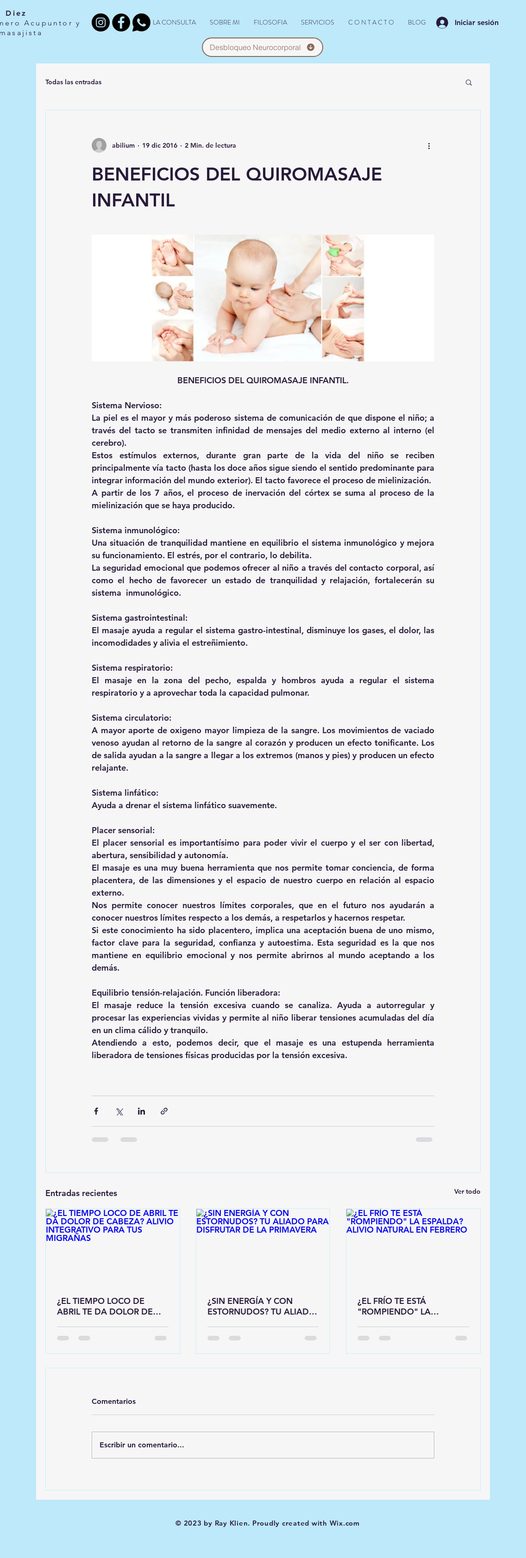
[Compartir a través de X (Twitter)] (118, 1111)
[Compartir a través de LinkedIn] (141, 1111)
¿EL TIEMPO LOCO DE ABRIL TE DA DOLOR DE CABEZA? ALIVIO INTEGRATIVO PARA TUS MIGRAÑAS (105, 1306)
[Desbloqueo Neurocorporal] (262, 47)
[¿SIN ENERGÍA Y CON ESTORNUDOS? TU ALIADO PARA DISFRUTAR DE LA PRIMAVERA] (263, 1246)
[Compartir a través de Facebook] (96, 1111)
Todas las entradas (73, 82)
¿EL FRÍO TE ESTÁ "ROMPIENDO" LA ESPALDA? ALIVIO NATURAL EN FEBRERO (412, 1306)
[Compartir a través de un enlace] (164, 1111)
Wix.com (345, 1523)
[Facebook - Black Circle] (121, 22)
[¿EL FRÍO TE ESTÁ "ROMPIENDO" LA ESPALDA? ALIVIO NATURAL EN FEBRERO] (413, 1246)
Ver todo (467, 1191)
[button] (468, 82)
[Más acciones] (428, 145)
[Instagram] (101, 22)
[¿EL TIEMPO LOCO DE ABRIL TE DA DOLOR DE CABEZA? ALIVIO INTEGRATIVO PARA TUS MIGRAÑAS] (113, 1246)
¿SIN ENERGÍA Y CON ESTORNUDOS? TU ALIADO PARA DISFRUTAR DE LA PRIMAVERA (261, 1306)
